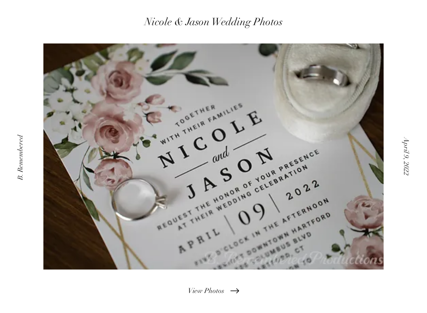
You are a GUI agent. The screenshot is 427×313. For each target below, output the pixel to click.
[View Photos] (213, 291)
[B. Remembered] (21, 156)
